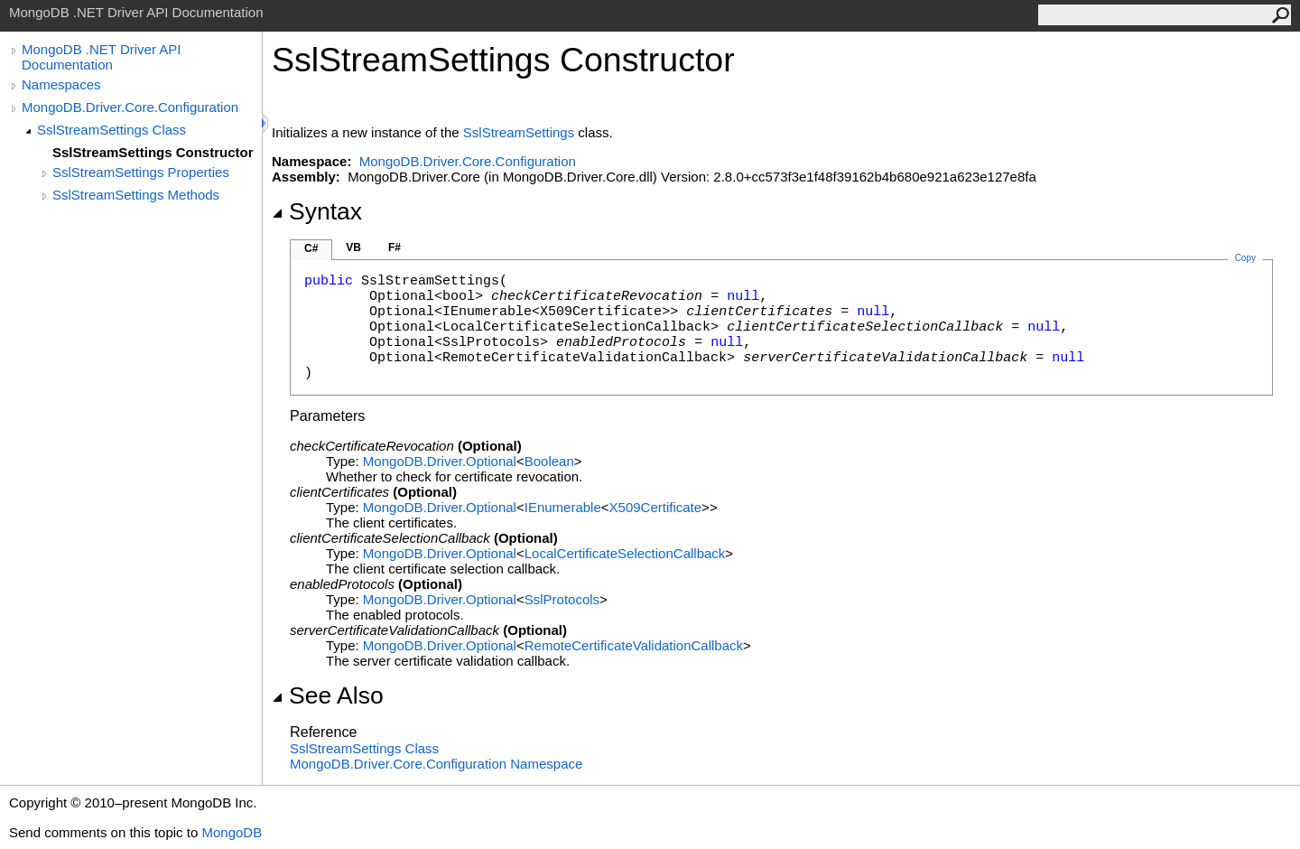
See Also (328, 695)
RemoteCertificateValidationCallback (634, 645)
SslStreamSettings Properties (140, 172)
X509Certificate (655, 507)
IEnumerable (563, 507)
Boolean (549, 461)
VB (353, 247)
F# (394, 247)
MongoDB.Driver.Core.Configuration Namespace (436, 763)
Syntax (317, 211)
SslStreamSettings (518, 132)
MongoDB (231, 832)
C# (311, 248)
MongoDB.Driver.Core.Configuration (130, 107)
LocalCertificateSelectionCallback (625, 553)
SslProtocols (562, 599)
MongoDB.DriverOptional (439, 461)
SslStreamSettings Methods (135, 194)
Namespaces (61, 84)
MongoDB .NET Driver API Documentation (101, 57)
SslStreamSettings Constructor (153, 152)
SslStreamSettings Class (111, 129)
